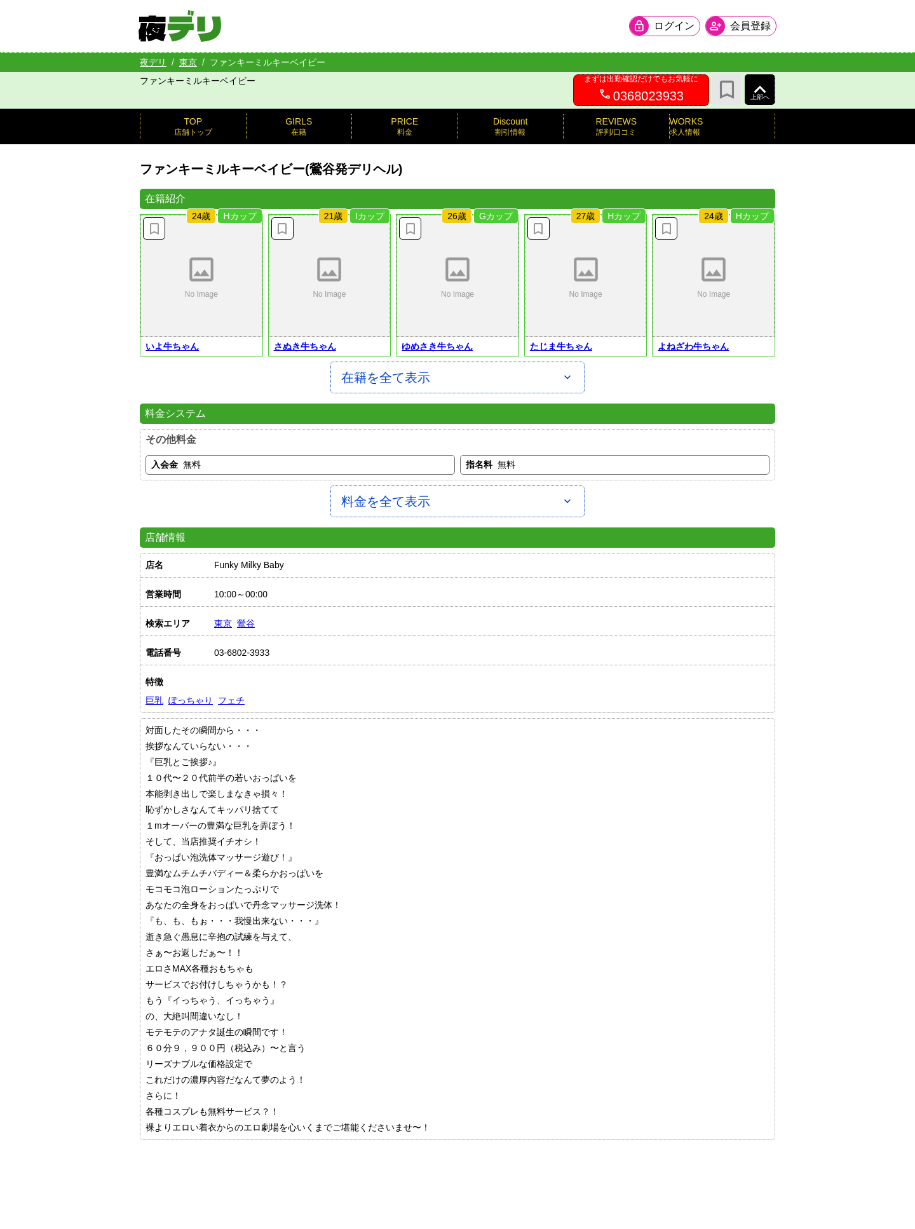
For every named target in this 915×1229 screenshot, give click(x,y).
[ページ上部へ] (760, 89)
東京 (188, 62)
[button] (201, 276)
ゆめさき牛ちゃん (437, 346)
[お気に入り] (727, 89)
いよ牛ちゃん (172, 346)
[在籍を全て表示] (457, 377)
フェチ (231, 700)
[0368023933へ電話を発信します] (641, 90)
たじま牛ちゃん (561, 346)
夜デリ (153, 62)
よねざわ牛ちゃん (693, 346)
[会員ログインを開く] (663, 26)
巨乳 (154, 700)
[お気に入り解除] (154, 228)
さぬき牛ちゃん (305, 346)
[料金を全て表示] (457, 501)
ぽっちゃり (190, 700)
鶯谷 (246, 623)
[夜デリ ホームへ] (181, 26)
